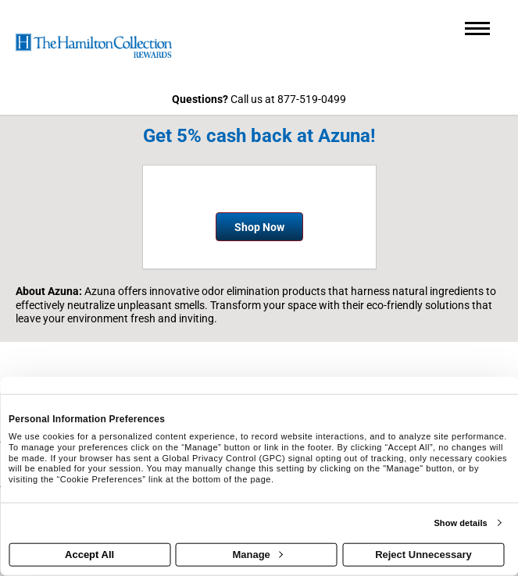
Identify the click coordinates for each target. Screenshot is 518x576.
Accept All (89, 554)
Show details (460, 523)
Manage (257, 554)
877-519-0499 (311, 99)
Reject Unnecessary (423, 554)
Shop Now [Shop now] (259, 227)
